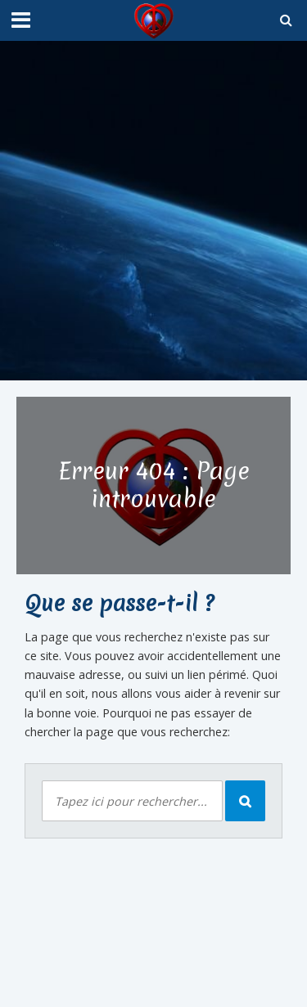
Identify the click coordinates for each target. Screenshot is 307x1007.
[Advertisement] (153, 210)
